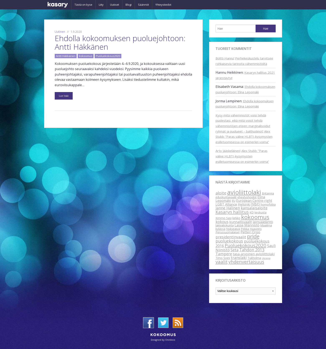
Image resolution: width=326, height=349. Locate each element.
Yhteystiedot (163, 4)
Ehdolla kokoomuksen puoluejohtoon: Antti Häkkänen (120, 42)
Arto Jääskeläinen (228, 151)
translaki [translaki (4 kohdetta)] (239, 257)
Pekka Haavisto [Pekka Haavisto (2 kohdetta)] (251, 229)
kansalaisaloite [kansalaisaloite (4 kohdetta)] (254, 207)
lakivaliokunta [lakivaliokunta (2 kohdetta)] (225, 225)
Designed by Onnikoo (163, 339)
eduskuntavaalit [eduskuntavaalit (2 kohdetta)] (226, 197)
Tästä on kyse (83, 4)
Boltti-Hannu (225, 58)
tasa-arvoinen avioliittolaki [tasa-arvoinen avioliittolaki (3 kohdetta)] (254, 254)
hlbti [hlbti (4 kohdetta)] (255, 204)
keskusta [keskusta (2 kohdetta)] (260, 212)
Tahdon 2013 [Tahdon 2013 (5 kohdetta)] (251, 250)
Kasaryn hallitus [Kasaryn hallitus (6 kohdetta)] (232, 212)
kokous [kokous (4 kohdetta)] (222, 221)
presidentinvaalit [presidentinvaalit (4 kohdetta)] (231, 236)
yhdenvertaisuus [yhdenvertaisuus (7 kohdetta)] (246, 262)
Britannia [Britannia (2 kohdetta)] (268, 193)
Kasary (57, 4)
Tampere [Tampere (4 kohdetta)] (224, 253)
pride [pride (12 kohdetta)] (253, 236)
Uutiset (114, 4)
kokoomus (85, 56)
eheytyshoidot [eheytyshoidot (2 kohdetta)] (247, 197)
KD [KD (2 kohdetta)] (252, 212)
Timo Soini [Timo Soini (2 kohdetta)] (223, 258)
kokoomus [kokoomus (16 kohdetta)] (255, 217)
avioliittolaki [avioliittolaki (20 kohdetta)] (244, 192)
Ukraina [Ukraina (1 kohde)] (266, 258)
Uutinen (60, 32)
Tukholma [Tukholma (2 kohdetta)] (254, 258)
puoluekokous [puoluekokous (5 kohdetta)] (229, 241)
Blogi (129, 4)
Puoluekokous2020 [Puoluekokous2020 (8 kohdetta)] (245, 245)
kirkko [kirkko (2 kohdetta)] (236, 218)
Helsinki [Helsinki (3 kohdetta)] (244, 204)
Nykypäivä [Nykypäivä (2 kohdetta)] (233, 229)
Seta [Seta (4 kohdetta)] (234, 249)
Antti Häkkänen (65, 56)
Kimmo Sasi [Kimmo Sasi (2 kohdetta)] (224, 218)
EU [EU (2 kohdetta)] (233, 201)
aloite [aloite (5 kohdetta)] (221, 193)
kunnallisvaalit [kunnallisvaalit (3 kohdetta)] (240, 222)
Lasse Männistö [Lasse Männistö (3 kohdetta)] (247, 225)
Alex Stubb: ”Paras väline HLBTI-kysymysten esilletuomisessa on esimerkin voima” (244, 136)
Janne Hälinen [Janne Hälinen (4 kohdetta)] (228, 207)
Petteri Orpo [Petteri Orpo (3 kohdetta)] (250, 232)
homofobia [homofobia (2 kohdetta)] (268, 204)
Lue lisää (63, 95)
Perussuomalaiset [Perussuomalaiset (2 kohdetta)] (228, 232)
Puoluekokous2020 (108, 56)
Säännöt (143, 4)
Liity (101, 4)
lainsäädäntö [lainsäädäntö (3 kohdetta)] (263, 222)
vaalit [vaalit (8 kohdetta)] (222, 261)
